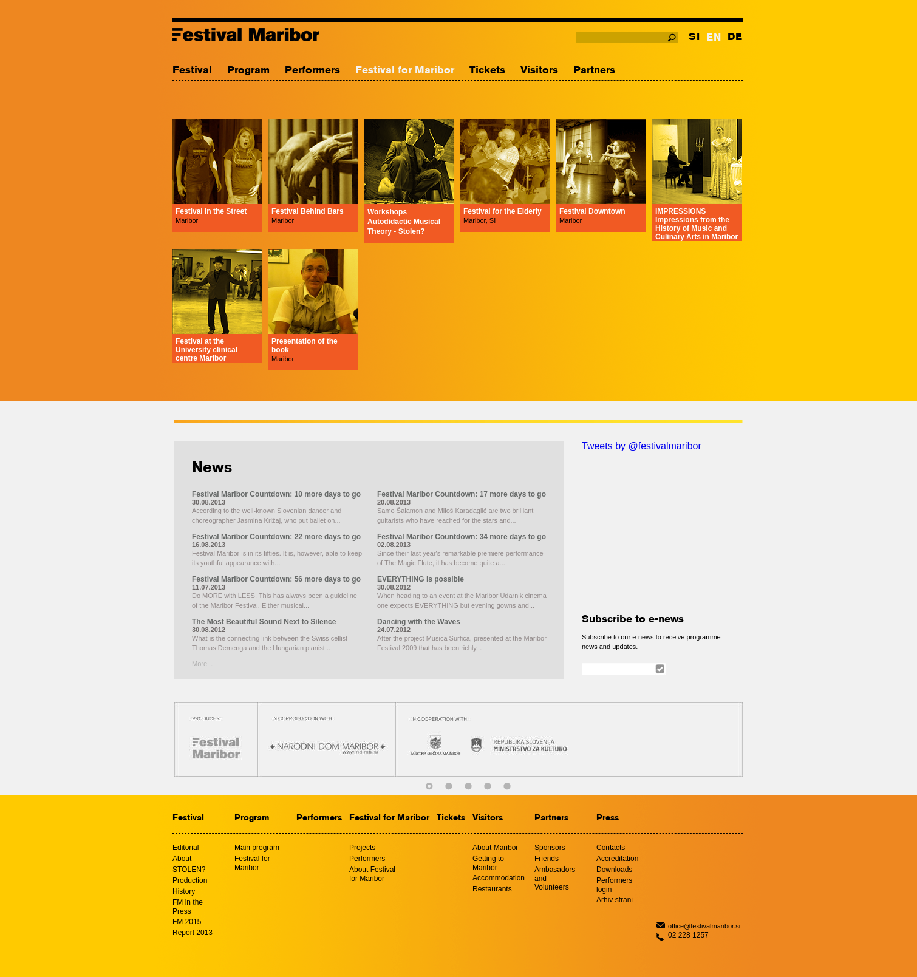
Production (189, 880)
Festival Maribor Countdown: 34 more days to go (461, 537)
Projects (362, 847)
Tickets (487, 70)
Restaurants (492, 889)
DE (735, 37)
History (183, 891)
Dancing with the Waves (418, 622)
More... (202, 663)
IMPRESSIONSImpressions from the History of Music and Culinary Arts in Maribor (696, 224)
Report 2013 (192, 932)
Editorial (185, 847)
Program (248, 70)
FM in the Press (187, 907)
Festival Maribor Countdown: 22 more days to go (276, 537)
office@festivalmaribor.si (704, 926)
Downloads (614, 869)
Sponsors (549, 847)
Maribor (187, 220)
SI (694, 37)
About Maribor (495, 847)
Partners (594, 70)
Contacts (610, 847)
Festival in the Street (211, 211)
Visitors (539, 70)
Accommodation (498, 878)
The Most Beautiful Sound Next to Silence (264, 622)
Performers (312, 70)
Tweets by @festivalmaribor (641, 446)
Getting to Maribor (488, 863)
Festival (192, 70)
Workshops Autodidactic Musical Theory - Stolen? (403, 222)
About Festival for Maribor (372, 874)
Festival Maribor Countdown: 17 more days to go (461, 494)
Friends (546, 858)
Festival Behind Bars (307, 211)
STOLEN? (188, 869)
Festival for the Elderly (502, 211)
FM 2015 (186, 921)
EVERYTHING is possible (420, 579)
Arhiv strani (614, 900)
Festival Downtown (592, 211)
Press (607, 818)
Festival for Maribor (404, 70)
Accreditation (617, 858)
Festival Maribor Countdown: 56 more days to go (276, 579)
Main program (256, 847)
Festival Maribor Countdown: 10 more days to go (276, 494)
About (181, 858)
